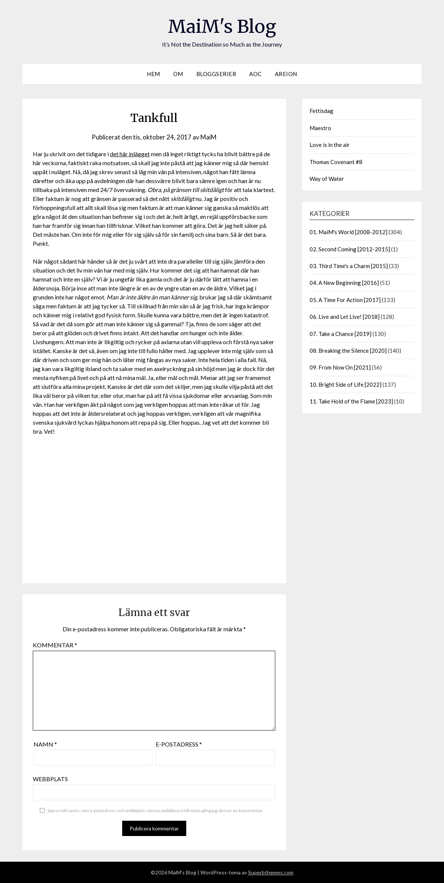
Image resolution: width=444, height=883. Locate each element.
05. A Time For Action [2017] (345, 299)
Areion (286, 73)
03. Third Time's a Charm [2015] (349, 266)
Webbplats (50, 778)
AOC (255, 73)
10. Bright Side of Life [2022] (345, 384)
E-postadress (179, 744)
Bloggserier (216, 73)
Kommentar (55, 644)
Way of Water (327, 178)
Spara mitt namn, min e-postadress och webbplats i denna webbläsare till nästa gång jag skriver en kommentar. (155, 810)
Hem (153, 73)
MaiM (208, 137)
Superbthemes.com (271, 872)
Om (178, 73)
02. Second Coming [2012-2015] (350, 249)
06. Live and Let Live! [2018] (345, 316)
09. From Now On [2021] (340, 367)
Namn (45, 744)
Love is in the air (330, 144)
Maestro (320, 128)
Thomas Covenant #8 (336, 161)
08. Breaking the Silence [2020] (348, 350)
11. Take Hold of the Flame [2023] (351, 401)
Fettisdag (321, 110)
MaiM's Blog (222, 26)
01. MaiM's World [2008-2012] (348, 232)
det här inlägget (130, 153)
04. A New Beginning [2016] (344, 282)
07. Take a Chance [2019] (340, 333)
